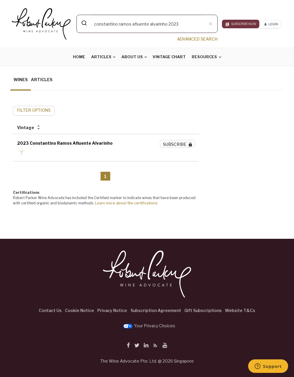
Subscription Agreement (156, 310)
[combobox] (147, 24)
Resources (204, 56)
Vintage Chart (169, 56)
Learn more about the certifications (126, 203)
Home (79, 56)
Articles (101, 56)
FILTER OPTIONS (34, 110)
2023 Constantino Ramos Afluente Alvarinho (65, 143)
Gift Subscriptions (203, 310)
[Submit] (84, 22)
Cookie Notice (79, 310)
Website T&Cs (240, 310)
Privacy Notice (112, 310)
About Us (132, 56)
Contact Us (50, 310)
